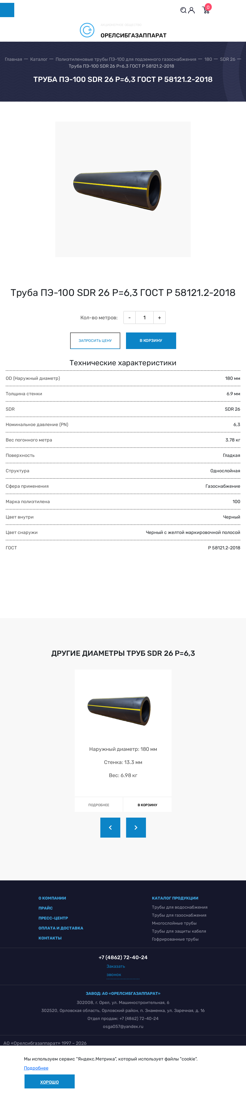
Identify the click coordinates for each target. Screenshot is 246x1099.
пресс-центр (53, 918)
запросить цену (95, 340)
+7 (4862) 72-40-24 (138, 1018)
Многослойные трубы (174, 923)
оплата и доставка (60, 928)
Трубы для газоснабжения (179, 915)
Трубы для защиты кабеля (179, 931)
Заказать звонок (116, 970)
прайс (45, 908)
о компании (52, 898)
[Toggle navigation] (7, 10)
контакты (50, 938)
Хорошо (49, 1082)
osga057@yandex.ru (123, 1026)
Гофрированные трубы (175, 939)
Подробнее (36, 1068)
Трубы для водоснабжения (180, 907)
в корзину (151, 340)
